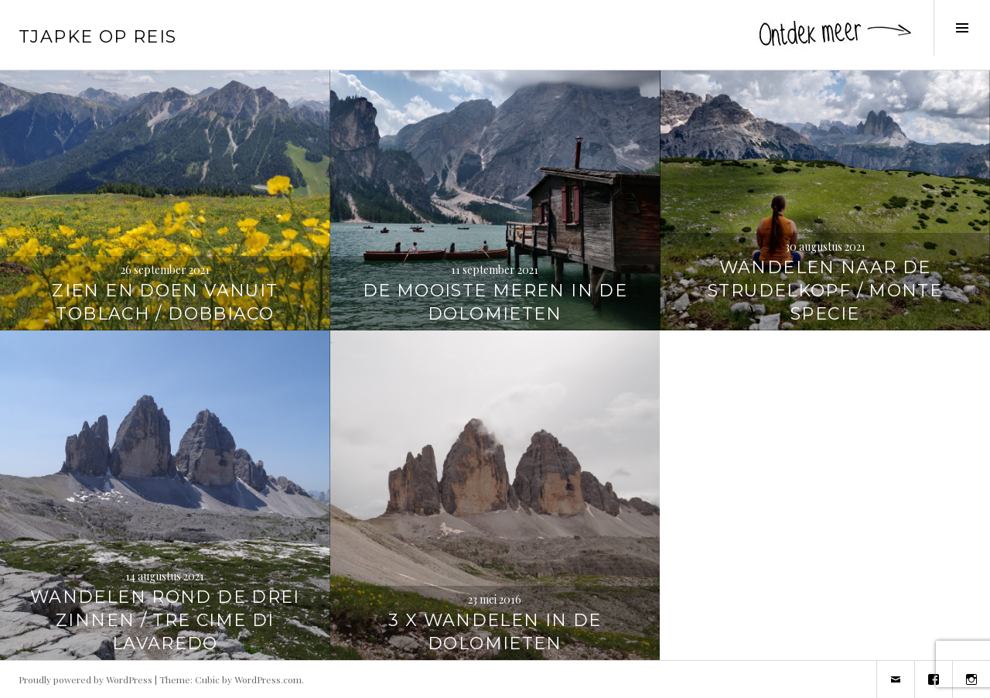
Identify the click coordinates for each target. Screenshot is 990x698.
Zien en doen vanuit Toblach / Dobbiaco (165, 302)
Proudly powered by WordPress (85, 679)
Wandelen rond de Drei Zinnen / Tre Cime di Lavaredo (165, 620)
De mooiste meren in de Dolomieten (495, 302)
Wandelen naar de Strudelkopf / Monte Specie (825, 290)
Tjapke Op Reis (97, 36)
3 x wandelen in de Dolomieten (495, 632)
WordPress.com (268, 679)
